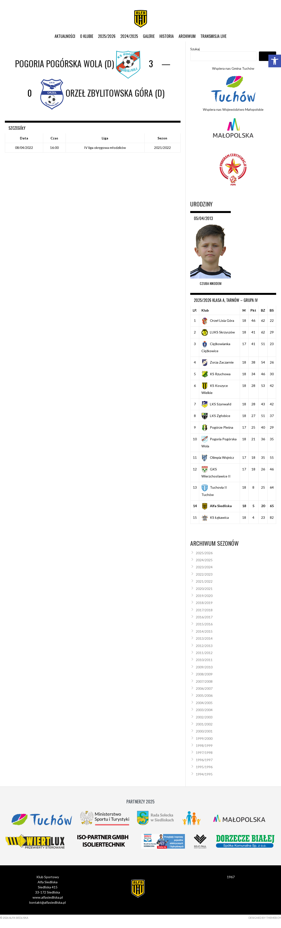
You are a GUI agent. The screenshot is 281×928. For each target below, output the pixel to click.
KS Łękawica (215, 517)
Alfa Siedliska (216, 506)
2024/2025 (129, 36)
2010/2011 (204, 660)
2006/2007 (204, 688)
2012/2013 (204, 646)
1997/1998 (204, 752)
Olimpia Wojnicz (217, 457)
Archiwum (187, 36)
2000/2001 (204, 731)
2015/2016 (204, 624)
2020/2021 (204, 589)
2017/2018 (204, 610)
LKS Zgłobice (215, 416)
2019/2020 (204, 596)
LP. (195, 310)
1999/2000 (204, 738)
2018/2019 (204, 603)
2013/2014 (204, 638)
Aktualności (65, 36)
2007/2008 (204, 681)
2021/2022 (204, 581)
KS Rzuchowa (216, 374)
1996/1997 (204, 760)
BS (272, 310)
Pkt (253, 310)
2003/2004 (204, 710)
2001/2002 (204, 724)
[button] (274, 61)
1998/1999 (204, 745)
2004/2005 (204, 703)
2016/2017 (204, 617)
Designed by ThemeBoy (264, 917)
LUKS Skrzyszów (218, 332)
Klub (205, 310)
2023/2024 (204, 567)
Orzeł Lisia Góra (217, 320)
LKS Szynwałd (216, 404)
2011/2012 (204, 653)
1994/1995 (204, 774)
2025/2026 (107, 36)
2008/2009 (204, 674)
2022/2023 (204, 574)
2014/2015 (204, 631)
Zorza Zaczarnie (217, 362)
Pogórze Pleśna (217, 427)
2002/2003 (204, 717)
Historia (166, 36)
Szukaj (195, 49)
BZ (263, 310)
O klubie (86, 36)
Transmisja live (213, 36)
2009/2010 (204, 667)
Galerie (149, 36)
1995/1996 (204, 767)
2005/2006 (204, 695)
